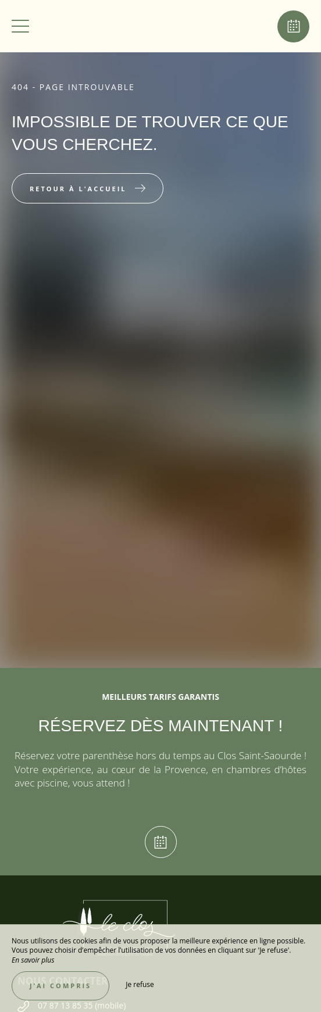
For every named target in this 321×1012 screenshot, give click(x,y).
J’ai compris (60, 985)
